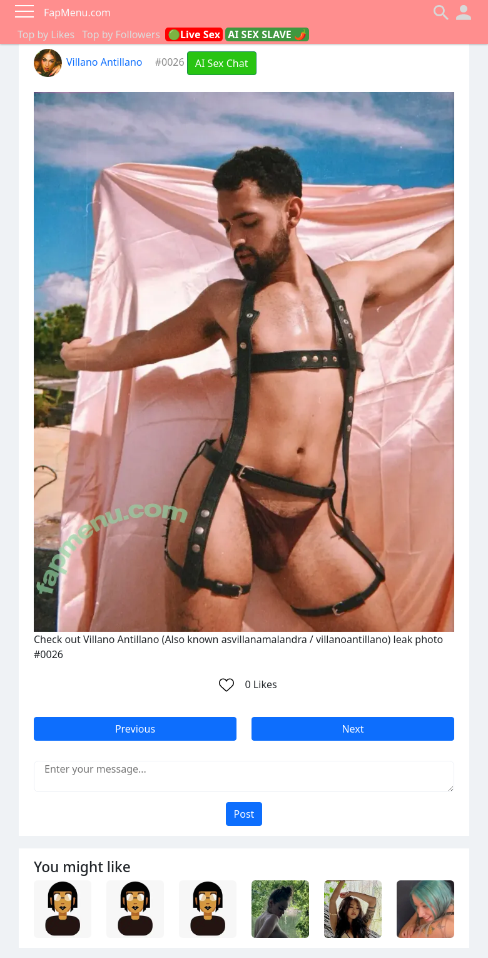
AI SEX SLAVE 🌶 (267, 34)
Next (352, 729)
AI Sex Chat (221, 63)
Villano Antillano (88, 62)
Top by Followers (121, 34)
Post (244, 814)
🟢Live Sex (194, 34)
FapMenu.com (77, 12)
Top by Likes (46, 34)
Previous (135, 729)
